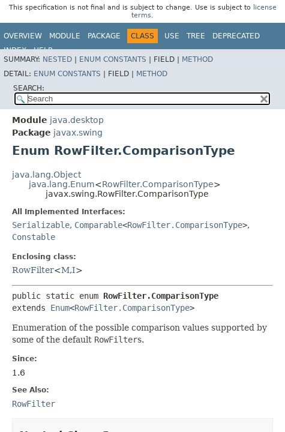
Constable (33, 237)
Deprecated (236, 36)
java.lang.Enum (62, 184)
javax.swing (78, 132)
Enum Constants (112, 59)
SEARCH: (28, 88)
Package (104, 36)
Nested (57, 59)
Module (64, 36)
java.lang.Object (46, 174)
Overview (23, 36)
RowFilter (33, 270)
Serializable (41, 225)
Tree (196, 36)
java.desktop (77, 120)
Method (197, 59)
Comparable (98, 225)
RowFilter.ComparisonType (158, 184)
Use (171, 36)
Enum (60, 308)
